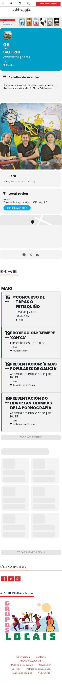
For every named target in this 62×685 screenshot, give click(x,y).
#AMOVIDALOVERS (31, 660)
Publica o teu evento (22, 664)
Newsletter (45, 664)
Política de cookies (22, 672)
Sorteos (16, 668)
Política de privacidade (38, 668)
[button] (29, 3)
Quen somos (23, 656)
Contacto (41, 656)
